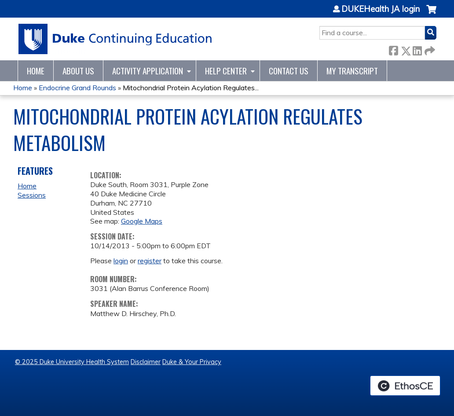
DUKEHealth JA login (380, 9)
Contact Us (288, 70)
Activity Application (147, 70)
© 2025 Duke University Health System (72, 362)
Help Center (226, 70)
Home (35, 70)
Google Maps (141, 221)
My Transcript (352, 70)
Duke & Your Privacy (191, 362)
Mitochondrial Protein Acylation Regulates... (191, 87)
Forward (429, 49)
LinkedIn (417, 49)
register (149, 260)
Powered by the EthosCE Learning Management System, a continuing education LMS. (405, 385)
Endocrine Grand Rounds (77, 87)
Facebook (393, 49)
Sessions (32, 195)
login (121, 260)
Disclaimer (146, 362)
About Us (78, 70)
